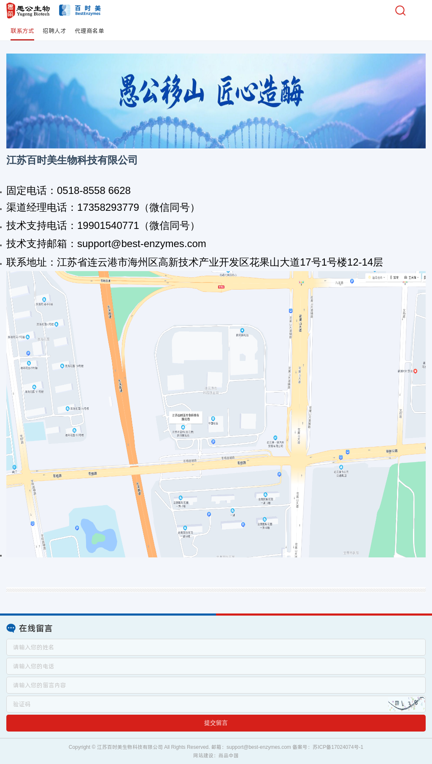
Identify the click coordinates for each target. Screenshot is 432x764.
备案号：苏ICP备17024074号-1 (327, 747)
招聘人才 (54, 30)
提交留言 (216, 722)
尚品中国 (229, 756)
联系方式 (22, 30)
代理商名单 (89, 30)
